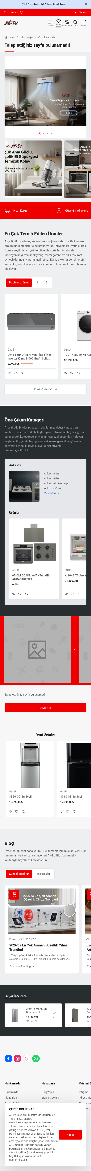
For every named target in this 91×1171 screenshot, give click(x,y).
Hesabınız (48, 1083)
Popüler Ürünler (19, 282)
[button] (39, 133)
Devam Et (45, 707)
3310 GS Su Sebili (71, 796)
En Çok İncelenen (16, 996)
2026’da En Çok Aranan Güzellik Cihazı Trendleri (38, 947)
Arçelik (11, 349)
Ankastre (15, 465)
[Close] (86, 4)
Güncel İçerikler (19, 874)
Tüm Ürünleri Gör (43, 389)
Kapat (70, 1134)
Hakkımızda (13, 1083)
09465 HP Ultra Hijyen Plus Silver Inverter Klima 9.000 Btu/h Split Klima (29, 357)
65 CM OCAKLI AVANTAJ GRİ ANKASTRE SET (31, 577)
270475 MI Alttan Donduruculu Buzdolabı (36, 1010)
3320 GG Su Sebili (20, 796)
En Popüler (43, 874)
